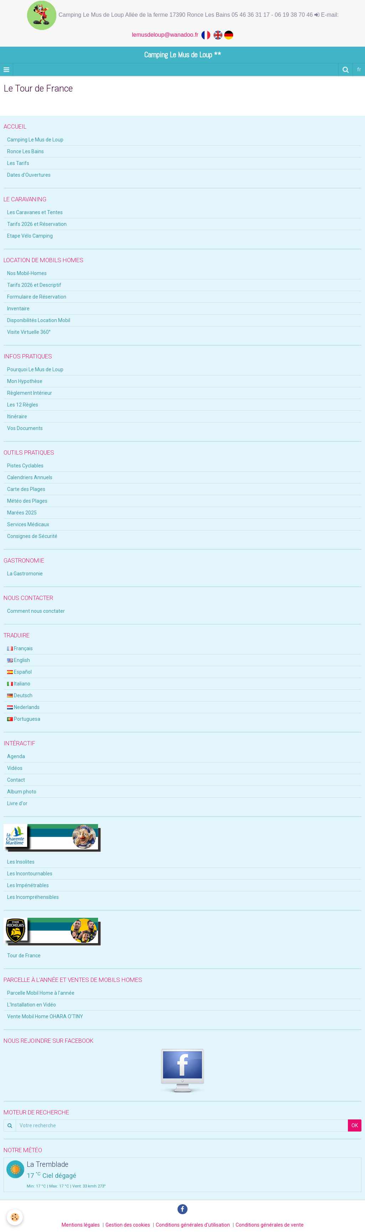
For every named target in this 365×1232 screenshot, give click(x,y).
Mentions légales (81, 1225)
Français (20, 648)
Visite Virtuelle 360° (29, 332)
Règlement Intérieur (29, 393)
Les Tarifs (18, 163)
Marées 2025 (22, 513)
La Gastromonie (25, 573)
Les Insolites (21, 862)
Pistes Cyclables (25, 466)
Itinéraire (17, 416)
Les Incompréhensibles (33, 897)
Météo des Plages (27, 501)
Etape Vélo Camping (30, 236)
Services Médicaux (28, 524)
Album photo (21, 791)
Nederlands (23, 707)
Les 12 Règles (22, 405)
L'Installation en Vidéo (31, 1005)
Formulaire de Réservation (36, 297)
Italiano (18, 684)
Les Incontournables (29, 873)
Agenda (16, 756)
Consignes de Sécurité (32, 536)
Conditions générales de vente (270, 1225)
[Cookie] (15, 1217)
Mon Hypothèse (24, 381)
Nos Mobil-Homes (27, 273)
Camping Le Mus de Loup (35, 140)
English (18, 660)
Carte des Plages (26, 489)
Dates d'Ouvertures (29, 175)
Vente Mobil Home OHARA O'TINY (45, 1016)
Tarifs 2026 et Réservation (37, 224)
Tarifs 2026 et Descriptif (34, 285)
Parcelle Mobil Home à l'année (40, 993)
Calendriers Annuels (29, 477)
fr (359, 69)
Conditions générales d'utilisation (193, 1225)
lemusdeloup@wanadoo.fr (166, 35)
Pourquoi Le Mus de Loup (35, 369)
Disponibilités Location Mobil (38, 320)
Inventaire (18, 308)
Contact (16, 780)
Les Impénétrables (28, 885)
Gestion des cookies (128, 1225)
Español (19, 672)
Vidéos (14, 768)
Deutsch (19, 695)
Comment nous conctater (36, 611)
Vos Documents (25, 428)
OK (354, 1125)
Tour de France (24, 955)
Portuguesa (23, 719)
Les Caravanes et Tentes (35, 212)
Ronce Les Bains (25, 151)
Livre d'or (17, 803)
